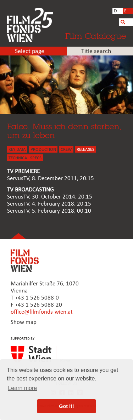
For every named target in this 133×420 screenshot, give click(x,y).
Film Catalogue (95, 36)
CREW (66, 149)
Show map (24, 322)
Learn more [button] (22, 388)
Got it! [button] (66, 406)
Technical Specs (25, 158)
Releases (85, 149)
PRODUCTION (43, 149)
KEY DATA (17, 149)
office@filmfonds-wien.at (42, 312)
